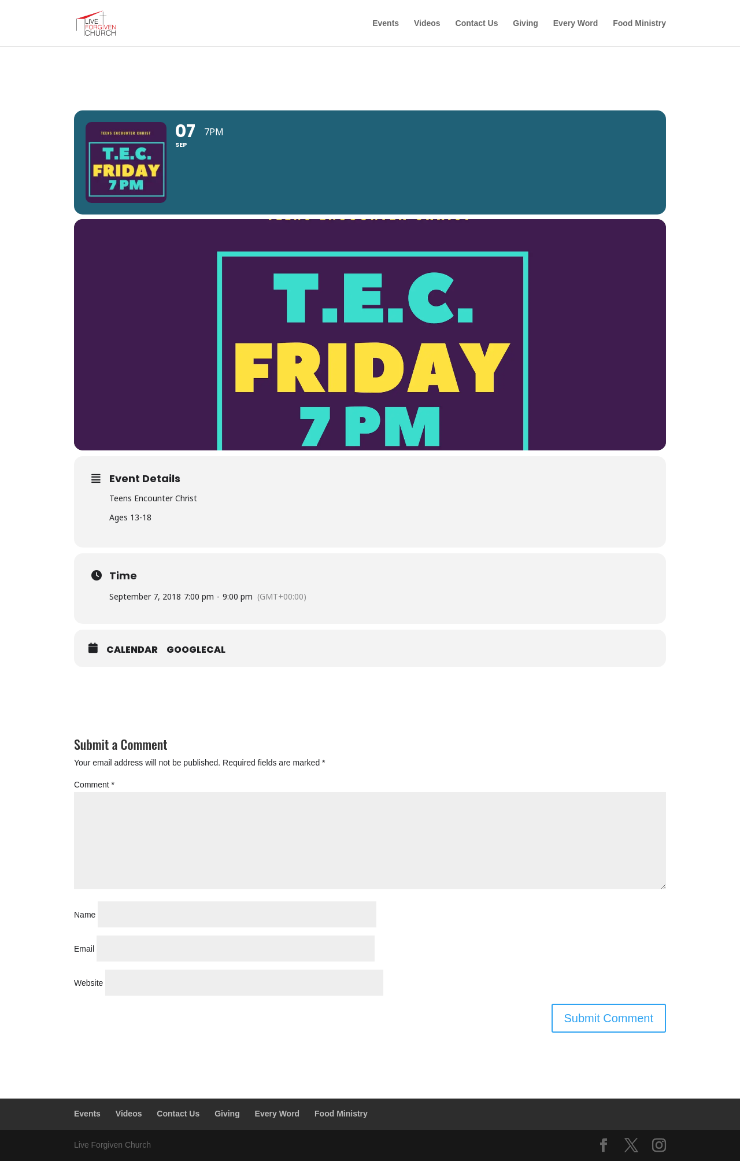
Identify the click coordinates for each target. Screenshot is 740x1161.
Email (84, 948)
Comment (94, 784)
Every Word (575, 23)
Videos (427, 23)
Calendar (132, 650)
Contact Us (477, 23)
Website (88, 983)
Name (84, 914)
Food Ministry (639, 23)
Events (385, 23)
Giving (525, 23)
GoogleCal (195, 650)
